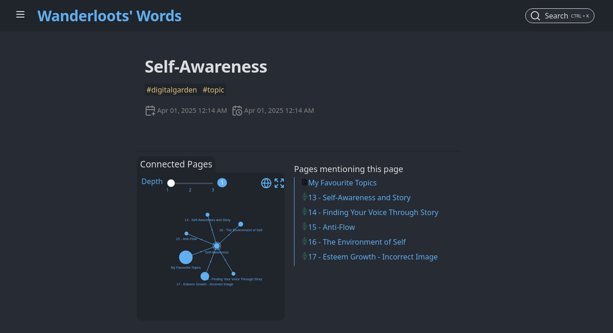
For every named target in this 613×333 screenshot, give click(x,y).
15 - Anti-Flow (331, 227)
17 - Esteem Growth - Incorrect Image (373, 257)
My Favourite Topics (342, 183)
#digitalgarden (173, 90)
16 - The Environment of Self (356, 242)
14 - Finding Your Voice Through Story (373, 212)
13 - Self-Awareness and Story (359, 197)
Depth (152, 181)
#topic (213, 90)
